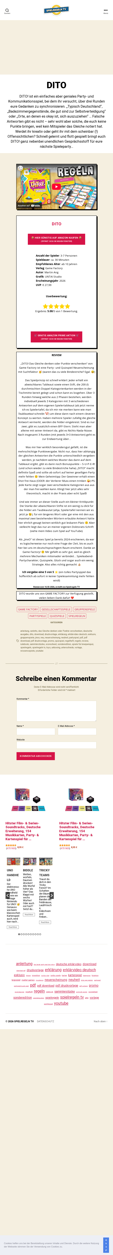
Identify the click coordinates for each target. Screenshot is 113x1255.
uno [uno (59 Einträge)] (86, 997)
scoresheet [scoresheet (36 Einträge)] (93, 992)
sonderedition (64, 644)
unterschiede (67, 647)
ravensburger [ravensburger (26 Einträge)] (19, 992)
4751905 (11, 848)
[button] (8, 895)
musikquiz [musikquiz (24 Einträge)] (39, 980)
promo (51, 641)
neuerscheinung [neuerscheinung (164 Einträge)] (56, 980)
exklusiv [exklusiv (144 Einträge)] (19, 975)
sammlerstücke (37, 644)
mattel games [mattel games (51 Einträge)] (28, 980)
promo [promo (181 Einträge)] (93, 985)
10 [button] (40, 934)
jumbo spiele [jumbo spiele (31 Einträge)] (56, 975)
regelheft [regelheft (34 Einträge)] (29, 992)
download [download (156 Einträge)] (89, 964)
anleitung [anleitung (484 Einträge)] (24, 963)
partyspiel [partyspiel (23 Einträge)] (97, 980)
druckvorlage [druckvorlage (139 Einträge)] (35, 970)
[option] (14, 894)
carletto (33, 631)
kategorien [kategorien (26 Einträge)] (87, 975)
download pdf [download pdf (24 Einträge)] (21, 971)
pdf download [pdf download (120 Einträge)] (45, 985)
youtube (39, 650)
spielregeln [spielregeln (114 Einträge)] (52, 997)
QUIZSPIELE (57, 616)
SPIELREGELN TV (24, 1021)
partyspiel (74, 637)
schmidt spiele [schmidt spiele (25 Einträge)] (81, 992)
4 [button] (26, 934)
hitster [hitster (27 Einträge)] (28, 975)
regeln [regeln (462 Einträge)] (39, 991)
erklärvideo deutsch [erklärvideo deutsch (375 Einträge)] (79, 970)
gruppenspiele (27, 637)
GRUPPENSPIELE (85, 609)
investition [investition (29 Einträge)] (36, 975)
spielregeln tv (38, 647)
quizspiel (59, 641)
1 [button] (19, 934)
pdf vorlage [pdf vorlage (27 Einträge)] (83, 986)
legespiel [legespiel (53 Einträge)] (16, 980)
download (39, 634)
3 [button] (24, 934)
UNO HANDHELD (13, 875)
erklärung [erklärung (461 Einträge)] (53, 969)
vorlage (78, 647)
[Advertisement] (26, 47)
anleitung (24, 631)
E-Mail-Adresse (66, 726)
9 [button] (38, 934)
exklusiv (92, 634)
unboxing (56, 647)
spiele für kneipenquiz (82, 644)
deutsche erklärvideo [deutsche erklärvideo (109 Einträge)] (68, 964)
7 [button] (33, 934)
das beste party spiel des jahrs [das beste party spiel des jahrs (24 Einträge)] (44, 964)
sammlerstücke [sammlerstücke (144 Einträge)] (64, 991)
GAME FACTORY (28, 609)
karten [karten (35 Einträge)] (64, 975)
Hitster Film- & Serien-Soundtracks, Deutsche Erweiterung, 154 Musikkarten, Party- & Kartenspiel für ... (23, 831)
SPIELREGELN (76, 616)
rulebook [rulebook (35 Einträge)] (49, 992)
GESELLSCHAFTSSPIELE (56, 609)
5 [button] (28, 934)
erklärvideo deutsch (77, 634)
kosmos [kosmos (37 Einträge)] (95, 975)
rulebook (24, 644)
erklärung (62, 634)
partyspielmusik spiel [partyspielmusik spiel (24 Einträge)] (21, 986)
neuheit (64, 637)
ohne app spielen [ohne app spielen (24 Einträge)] (87, 980)
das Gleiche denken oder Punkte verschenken (60, 631)
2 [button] (21, 934)
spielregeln (25, 647)
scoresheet (51, 644)
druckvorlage (51, 634)
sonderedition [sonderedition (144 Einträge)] (22, 997)
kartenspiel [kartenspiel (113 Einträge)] (75, 975)
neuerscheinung (52, 637)
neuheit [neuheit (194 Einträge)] (74, 980)
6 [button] (31, 934)
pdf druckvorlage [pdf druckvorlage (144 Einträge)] (67, 985)
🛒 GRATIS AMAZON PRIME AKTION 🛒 (56, 337)
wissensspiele (27, 650)
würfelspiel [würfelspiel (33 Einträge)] (48, 1004)
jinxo (37, 637)
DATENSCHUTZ (45, 1021)
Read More (13, 927)
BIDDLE (28, 870)
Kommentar (23, 699)
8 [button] (35, 934)
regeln (78, 641)
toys (48, 647)
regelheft (69, 641)
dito (31, 634)
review (85, 641)
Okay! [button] (106, 1245)
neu (42, 637)
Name (20, 726)
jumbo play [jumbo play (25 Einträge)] (45, 975)
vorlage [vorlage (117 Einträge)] (94, 997)
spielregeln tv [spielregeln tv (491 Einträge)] (72, 997)
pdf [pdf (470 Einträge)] (33, 985)
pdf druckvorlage (39, 641)
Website (21, 739)
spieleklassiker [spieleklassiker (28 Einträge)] (38, 998)
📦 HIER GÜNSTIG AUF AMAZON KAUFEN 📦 (56, 239)
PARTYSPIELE (37, 616)
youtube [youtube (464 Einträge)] (61, 1003)
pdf (81, 637)
